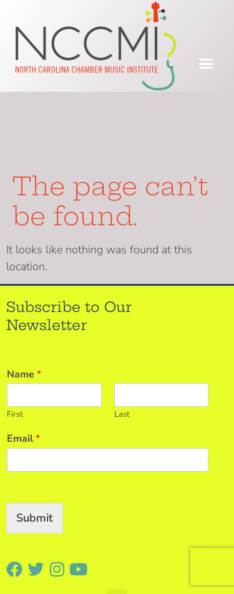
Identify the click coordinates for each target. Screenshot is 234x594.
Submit (34, 443)
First (15, 340)
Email (23, 364)
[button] (206, 63)
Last (122, 340)
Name (24, 299)
